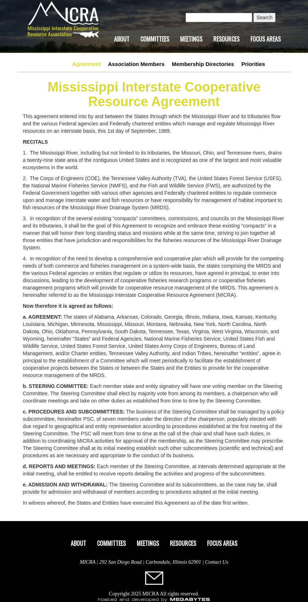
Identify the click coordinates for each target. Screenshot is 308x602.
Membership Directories (203, 64)
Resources (226, 39)
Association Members (136, 64)
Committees (154, 39)
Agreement (86, 64)
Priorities (253, 64)
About (121, 39)
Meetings (191, 39)
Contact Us (216, 562)
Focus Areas (265, 39)
